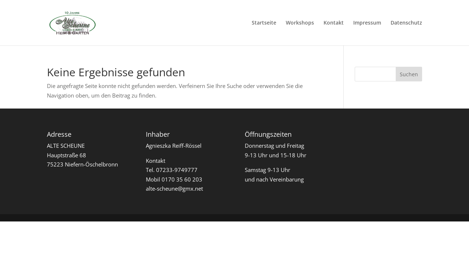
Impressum (367, 23)
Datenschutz (406, 23)
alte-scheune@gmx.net (174, 188)
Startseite (264, 23)
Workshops (300, 23)
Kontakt (334, 23)
